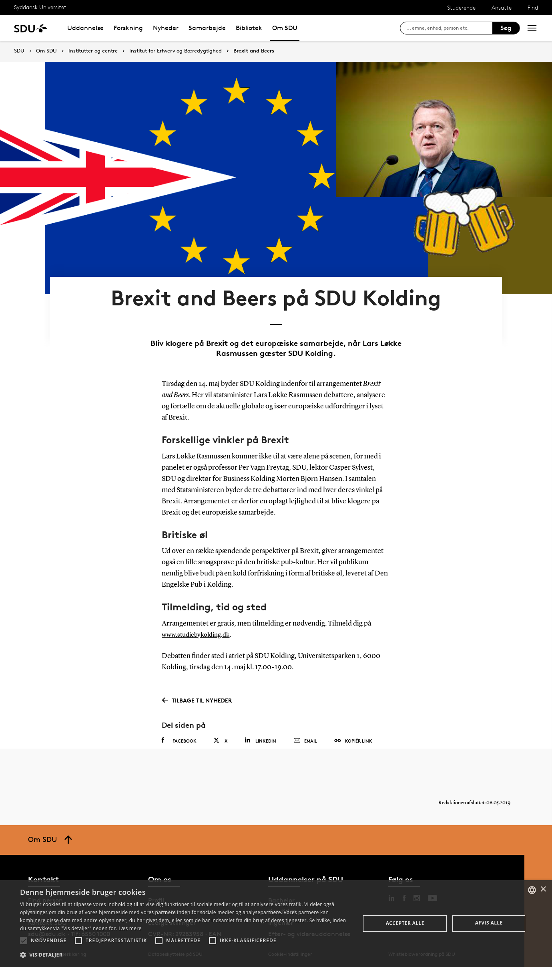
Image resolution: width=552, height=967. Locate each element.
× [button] (543, 889)
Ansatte (502, 7)
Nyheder (166, 28)
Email (305, 732)
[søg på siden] (449, 28)
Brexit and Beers (253, 51)
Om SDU (284, 28)
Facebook (179, 732)
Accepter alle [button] (405, 923)
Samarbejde (207, 28)
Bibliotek (249, 28)
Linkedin (260, 731)
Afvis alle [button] (489, 922)
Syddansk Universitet (40, 7)
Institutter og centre (93, 51)
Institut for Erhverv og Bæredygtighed (175, 51)
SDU (19, 50)
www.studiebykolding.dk (199, 625)
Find (533, 7)
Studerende (461, 7)
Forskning (128, 28)
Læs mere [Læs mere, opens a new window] (129, 928)
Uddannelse (85, 28)
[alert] (276, 923)
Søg (506, 28)
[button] (24, 941)
